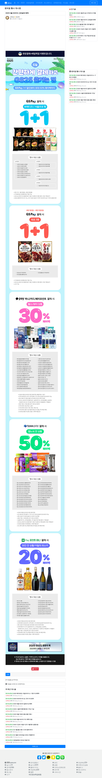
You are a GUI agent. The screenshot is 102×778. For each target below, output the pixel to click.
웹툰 (31, 772)
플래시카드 (33, 767)
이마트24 (39, 3)
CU (18, 3)
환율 (78, 772)
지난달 (65, 3)
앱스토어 (9, 769)
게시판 (71, 3)
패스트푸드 (81, 769)
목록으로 (35, 746)
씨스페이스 (48, 3)
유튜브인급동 (82, 765)
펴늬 (8, 2)
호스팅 (8, 772)
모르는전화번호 (58, 767)
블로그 (79, 767)
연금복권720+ (81, 762)
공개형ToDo (9, 767)
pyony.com (13, 762)
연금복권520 (34, 769)
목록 (7, 674)
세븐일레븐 (30, 3)
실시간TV (9, 765)
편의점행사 (33, 762)
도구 (7, 774)
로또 (54, 762)
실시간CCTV (33, 765)
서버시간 (56, 772)
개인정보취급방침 (35, 774)
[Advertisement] (35, 35)
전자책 (55, 769)
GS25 (23, 3)
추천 (35, 669)
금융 (54, 765)
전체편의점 (57, 3)
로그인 (93, 3)
